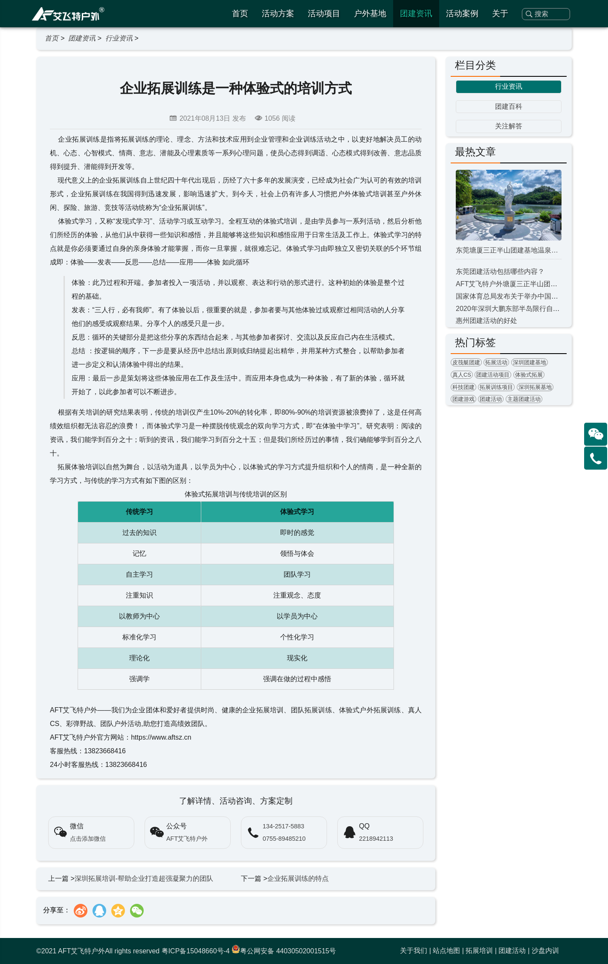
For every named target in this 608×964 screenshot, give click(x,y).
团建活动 (491, 399)
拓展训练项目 (496, 387)
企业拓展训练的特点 (298, 878)
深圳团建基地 (529, 362)
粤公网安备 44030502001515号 (284, 951)
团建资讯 (416, 13)
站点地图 (446, 950)
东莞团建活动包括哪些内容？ (500, 271)
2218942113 (376, 838)
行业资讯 (119, 38)
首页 (240, 13)
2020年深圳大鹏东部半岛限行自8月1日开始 (522, 308)
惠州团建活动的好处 (486, 320)
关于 (500, 13)
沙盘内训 (545, 950)
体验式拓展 (529, 375)
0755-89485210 (284, 838)
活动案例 (462, 13)
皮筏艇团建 (466, 362)
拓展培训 (479, 950)
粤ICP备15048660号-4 (196, 951)
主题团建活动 (524, 399)
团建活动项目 (493, 375)
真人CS (461, 375)
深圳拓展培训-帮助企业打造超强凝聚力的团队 (144, 878)
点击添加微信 (88, 838)
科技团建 (463, 387)
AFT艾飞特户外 (187, 838)
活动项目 (324, 13)
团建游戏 (463, 399)
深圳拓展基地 (535, 387)
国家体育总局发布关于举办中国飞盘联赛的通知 (527, 296)
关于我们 (413, 950)
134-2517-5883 (283, 826)
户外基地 (370, 13)
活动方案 (278, 13)
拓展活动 (496, 362)
